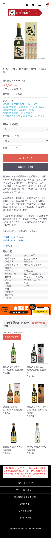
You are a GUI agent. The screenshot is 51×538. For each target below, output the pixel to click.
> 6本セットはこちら (13, 240)
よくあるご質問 (25, 511)
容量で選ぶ (28, 116)
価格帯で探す (9, 110)
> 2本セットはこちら (13, 237)
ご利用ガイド (25, 504)
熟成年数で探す (10, 113)
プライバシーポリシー (25, 490)
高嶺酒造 (39, 107)
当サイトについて (25, 483)
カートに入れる (25, 158)
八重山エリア (25, 107)
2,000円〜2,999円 (27, 110)
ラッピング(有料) (11, 135)
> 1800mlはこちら (11, 246)
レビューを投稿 (11, 337)
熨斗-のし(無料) (10, 124)
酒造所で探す (9, 107)
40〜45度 (32, 104)
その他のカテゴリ (11, 116)
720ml (41, 116)
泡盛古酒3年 (27, 113)
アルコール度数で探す (13, 104)
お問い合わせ (25, 517)
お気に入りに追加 (25, 167)
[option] (25, 40)
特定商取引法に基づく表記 (25, 497)
